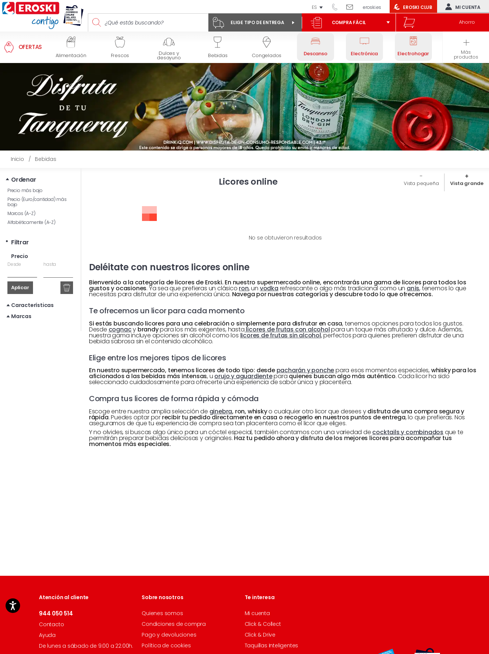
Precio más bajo (25, 190)
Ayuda (47, 635)
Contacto (51, 624)
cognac (120, 329)
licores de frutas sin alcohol (280, 335)
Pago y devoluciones (169, 634)
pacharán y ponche (305, 370)
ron (243, 288)
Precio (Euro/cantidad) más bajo (37, 202)
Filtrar (20, 242)
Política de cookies (166, 645)
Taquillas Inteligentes (271, 645)
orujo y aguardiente (243, 376)
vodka (269, 288)
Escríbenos (352, 6)
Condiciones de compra (174, 624)
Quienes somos (162, 613)
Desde (14, 264)
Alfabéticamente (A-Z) (31, 222)
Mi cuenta (461, 6)
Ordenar (23, 179)
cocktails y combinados (407, 432)
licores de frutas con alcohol (287, 329)
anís (413, 288)
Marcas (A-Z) (21, 213)
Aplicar (20, 287)
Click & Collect (263, 624)
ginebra (220, 411)
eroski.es (372, 7)
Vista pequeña (421, 183)
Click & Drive (260, 634)
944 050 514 (337, 6)
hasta (49, 264)
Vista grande (466, 183)
